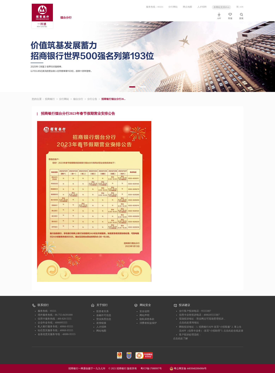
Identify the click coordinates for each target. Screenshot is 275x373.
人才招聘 (202, 6)
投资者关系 (102, 311)
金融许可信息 (103, 315)
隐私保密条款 (147, 319)
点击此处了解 (180, 338)
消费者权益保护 (148, 323)
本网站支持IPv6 (221, 7)
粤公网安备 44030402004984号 (188, 368)
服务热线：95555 (154, 6)
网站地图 (101, 330)
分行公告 (92, 99)
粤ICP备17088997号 (155, 368)
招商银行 (50, 99)
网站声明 (144, 315)
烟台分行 (66, 17)
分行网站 (173, 6)
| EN (241, 6)
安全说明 (144, 311)
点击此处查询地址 (189, 322)
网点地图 (187, 6)
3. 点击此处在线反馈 (232, 330)
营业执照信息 (103, 319)
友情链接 (101, 323)
